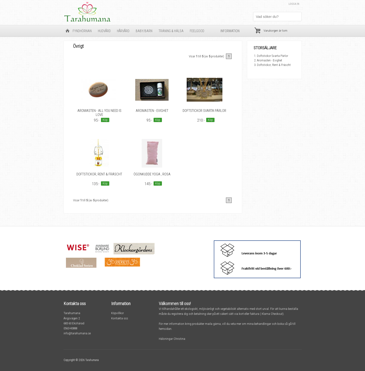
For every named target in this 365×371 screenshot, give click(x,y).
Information (230, 31)
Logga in (294, 3)
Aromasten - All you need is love (99, 113)
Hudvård (104, 31)
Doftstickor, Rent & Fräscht (99, 174)
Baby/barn (144, 31)
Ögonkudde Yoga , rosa (152, 174)
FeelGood (197, 31)
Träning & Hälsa (171, 31)
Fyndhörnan (82, 31)
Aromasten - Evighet (152, 111)
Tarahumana (92, 360)
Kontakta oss (119, 318)
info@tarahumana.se (77, 333)
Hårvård (123, 31)
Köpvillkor (117, 313)
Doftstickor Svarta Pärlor (204, 111)
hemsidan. (165, 329)
